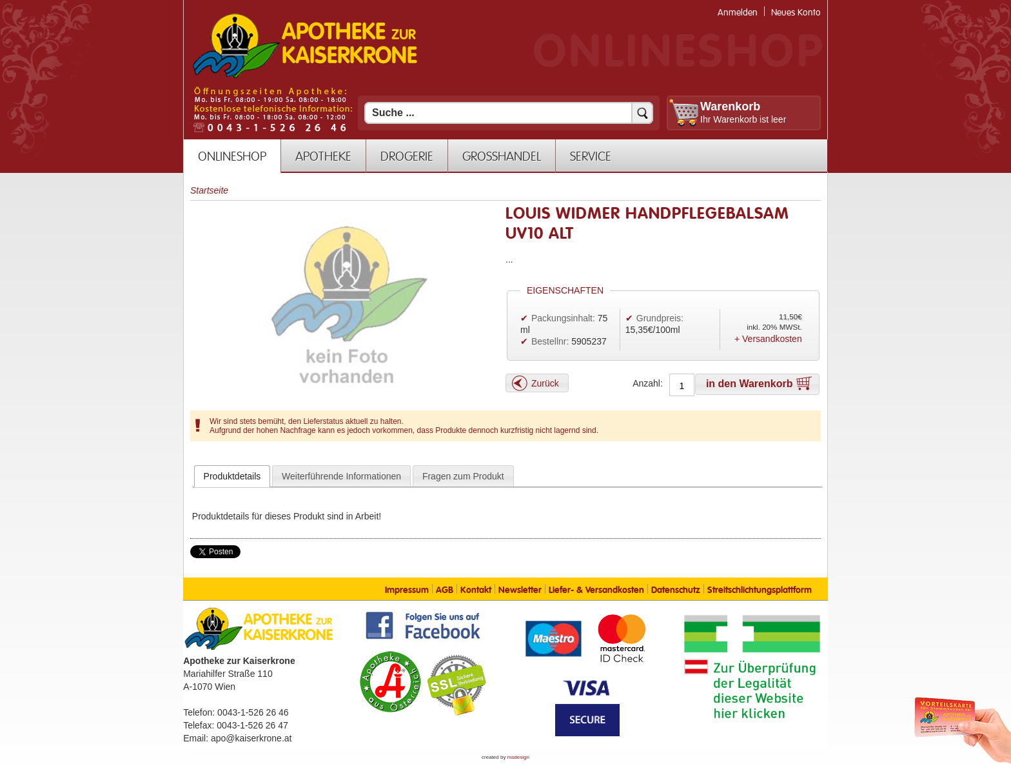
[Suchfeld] (508, 113)
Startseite (209, 190)
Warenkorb (730, 106)
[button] (537, 383)
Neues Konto (796, 12)
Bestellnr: (550, 341)
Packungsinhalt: (563, 318)
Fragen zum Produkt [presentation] (463, 476)
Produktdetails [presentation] (232, 476)
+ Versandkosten (768, 339)
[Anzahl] (681, 386)
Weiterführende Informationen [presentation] (341, 476)
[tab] (232, 476)
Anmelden (738, 12)
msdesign (518, 757)
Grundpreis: (659, 318)
